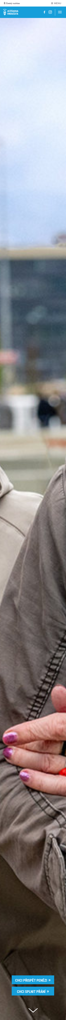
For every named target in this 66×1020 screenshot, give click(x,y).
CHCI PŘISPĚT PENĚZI (31, 980)
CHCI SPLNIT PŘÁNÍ (31, 992)
